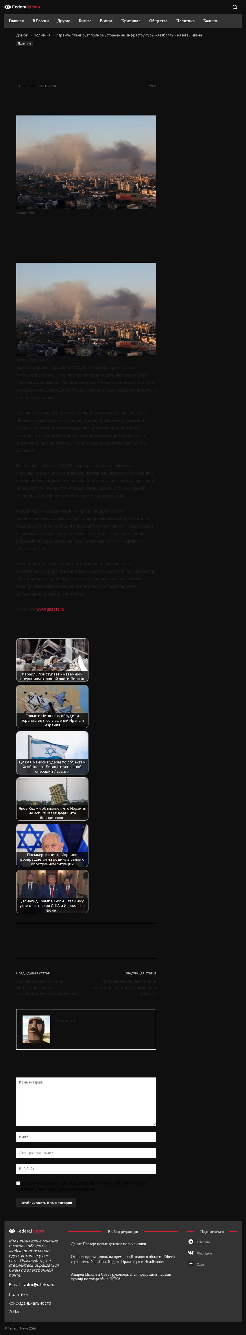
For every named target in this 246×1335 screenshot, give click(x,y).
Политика (42, 35)
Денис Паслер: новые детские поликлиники (108, 1244)
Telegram (203, 1242)
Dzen (200, 1264)
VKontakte (204, 1253)
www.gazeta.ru (50, 609)
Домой (22, 35)
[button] (235, 7)
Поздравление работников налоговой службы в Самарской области (123, 987)
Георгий (29, 86)
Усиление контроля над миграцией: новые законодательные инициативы (46, 987)
